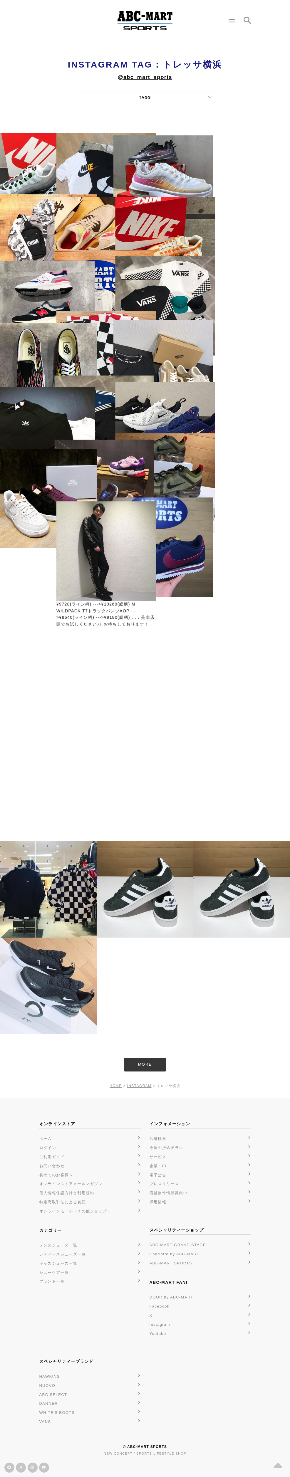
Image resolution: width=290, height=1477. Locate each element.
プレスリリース (164, 1184)
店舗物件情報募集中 (169, 1193)
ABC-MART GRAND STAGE (178, 1245)
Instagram (160, 1324)
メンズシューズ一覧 (58, 1245)
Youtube (158, 1333)
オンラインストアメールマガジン (71, 1184)
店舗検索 (158, 1138)
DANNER (48, 1403)
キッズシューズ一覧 (58, 1263)
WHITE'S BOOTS (57, 1412)
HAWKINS (49, 1376)
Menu (230, 18)
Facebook (160, 1306)
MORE (145, 1064)
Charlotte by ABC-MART (175, 1254)
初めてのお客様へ (56, 1175)
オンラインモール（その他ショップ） (75, 1211)
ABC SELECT (53, 1394)
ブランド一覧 (52, 1281)
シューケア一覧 (54, 1272)
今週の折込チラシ (166, 1147)
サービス (158, 1157)
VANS (45, 1421)
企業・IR (158, 1166)
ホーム (45, 1138)
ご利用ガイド (52, 1157)
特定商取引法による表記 (62, 1202)
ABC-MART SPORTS (171, 1263)
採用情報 (158, 1202)
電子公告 (158, 1175)
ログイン (47, 1147)
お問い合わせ (52, 1166)
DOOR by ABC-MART (171, 1297)
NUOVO (47, 1385)
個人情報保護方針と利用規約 (66, 1193)
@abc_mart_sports (145, 77)
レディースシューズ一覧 (62, 1254)
